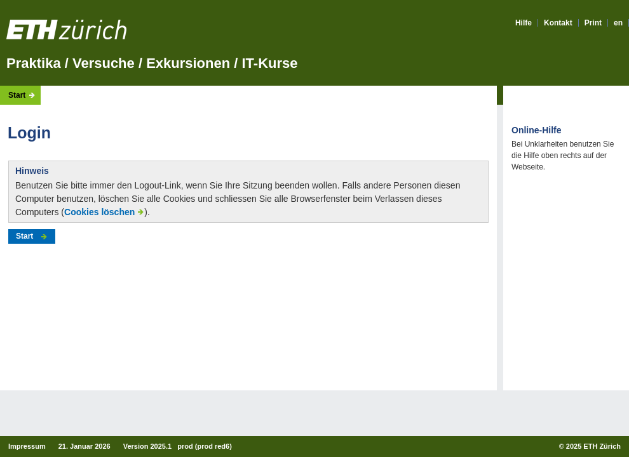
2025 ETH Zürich (593, 446)
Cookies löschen (99, 212)
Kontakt (558, 23)
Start (16, 95)
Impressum (27, 446)
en (618, 23)
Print (593, 23)
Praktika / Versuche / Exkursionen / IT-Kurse (152, 63)
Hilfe (523, 23)
